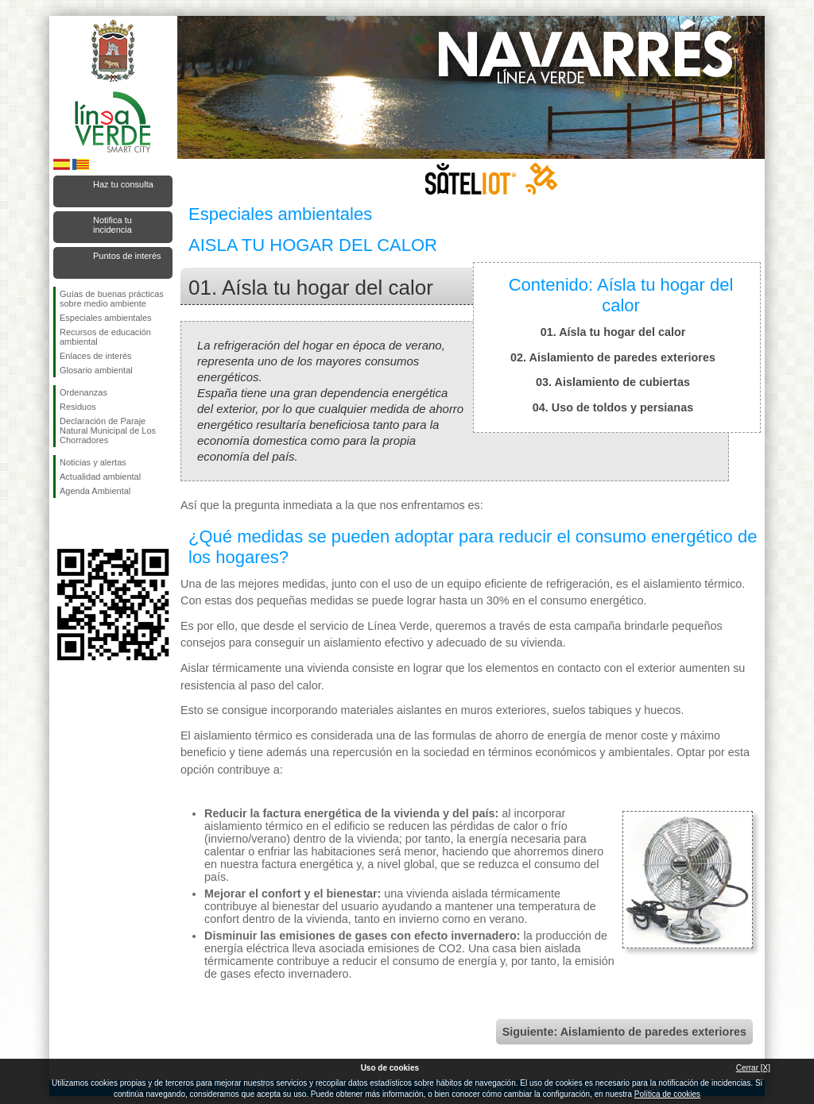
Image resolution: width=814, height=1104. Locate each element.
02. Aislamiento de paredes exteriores (612, 357)
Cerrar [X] (753, 1067)
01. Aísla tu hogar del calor (613, 332)
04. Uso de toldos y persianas (613, 407)
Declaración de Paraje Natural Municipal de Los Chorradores (108, 430)
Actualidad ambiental (100, 476)
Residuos (78, 406)
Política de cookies (667, 1094)
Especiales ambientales (106, 317)
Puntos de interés (127, 256)
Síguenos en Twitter (89, 523)
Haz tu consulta (123, 184)
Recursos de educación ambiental (105, 336)
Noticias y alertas (93, 462)
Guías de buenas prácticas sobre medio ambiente (112, 298)
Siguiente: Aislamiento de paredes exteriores (624, 1031)
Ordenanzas (83, 392)
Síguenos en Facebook (62, 523)
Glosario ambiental (96, 370)
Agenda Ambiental (95, 491)
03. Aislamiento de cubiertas (613, 382)
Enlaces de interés (96, 356)
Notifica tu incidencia (112, 224)
